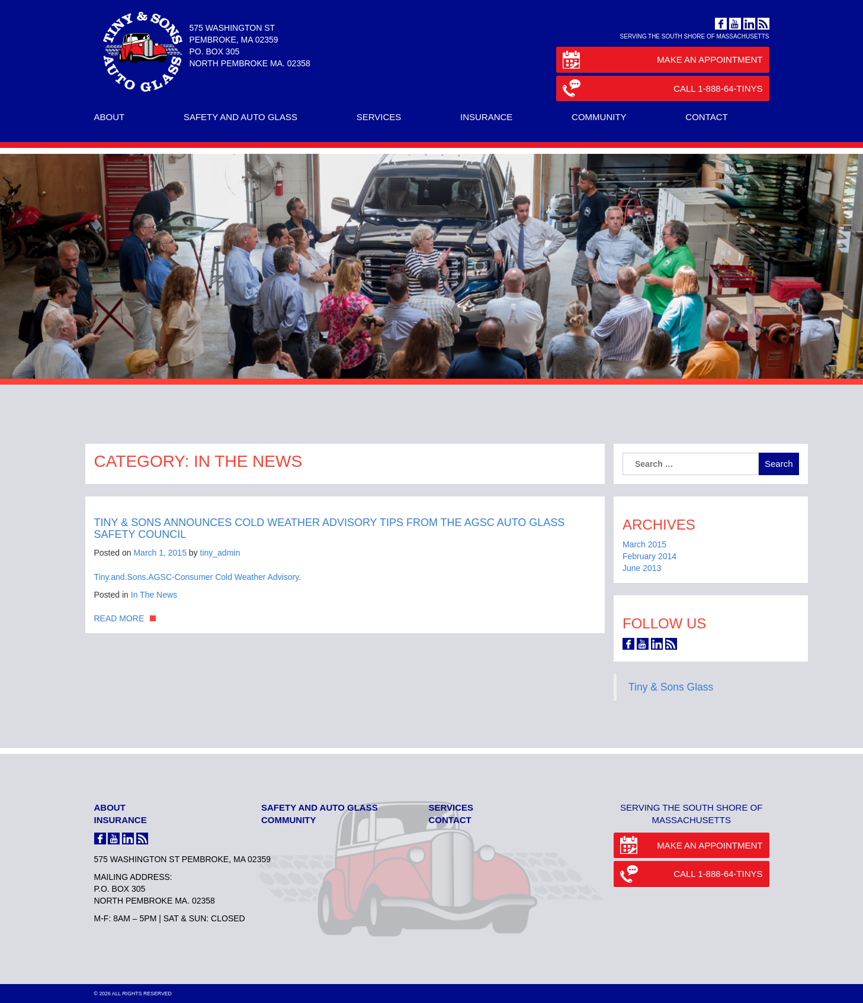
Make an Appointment (663, 61)
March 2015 (644, 544)
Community (599, 117)
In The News (154, 594)
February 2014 (649, 556)
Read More (119, 618)
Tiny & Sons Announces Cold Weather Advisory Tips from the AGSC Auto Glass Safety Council (329, 528)
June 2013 (642, 568)
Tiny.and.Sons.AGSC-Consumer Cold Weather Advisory (196, 577)
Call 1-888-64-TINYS (663, 89)
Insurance (486, 117)
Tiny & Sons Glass (670, 687)
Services (379, 117)
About (109, 117)
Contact (706, 117)
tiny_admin (220, 552)
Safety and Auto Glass (240, 117)
